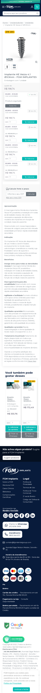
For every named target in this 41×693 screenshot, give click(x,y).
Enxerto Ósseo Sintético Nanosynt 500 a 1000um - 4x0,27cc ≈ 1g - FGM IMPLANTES (13, 399)
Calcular (31, 194)
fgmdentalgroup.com (21, 647)
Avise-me (12, 106)
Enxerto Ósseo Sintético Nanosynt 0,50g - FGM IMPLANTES (28, 399)
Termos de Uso (29, 488)
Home (5, 23)
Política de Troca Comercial (29, 492)
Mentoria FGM (8, 485)
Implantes (29, 23)
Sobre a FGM (8, 482)
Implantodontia (16, 23)
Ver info (32, 94)
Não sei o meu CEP (13, 198)
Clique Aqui (31, 361)
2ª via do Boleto (29, 496)
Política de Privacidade (27, 483)
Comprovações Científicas (9, 496)
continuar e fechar (21, 689)
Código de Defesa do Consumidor (31, 501)
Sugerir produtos (11, 458)
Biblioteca (7, 492)
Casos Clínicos (8, 488)
